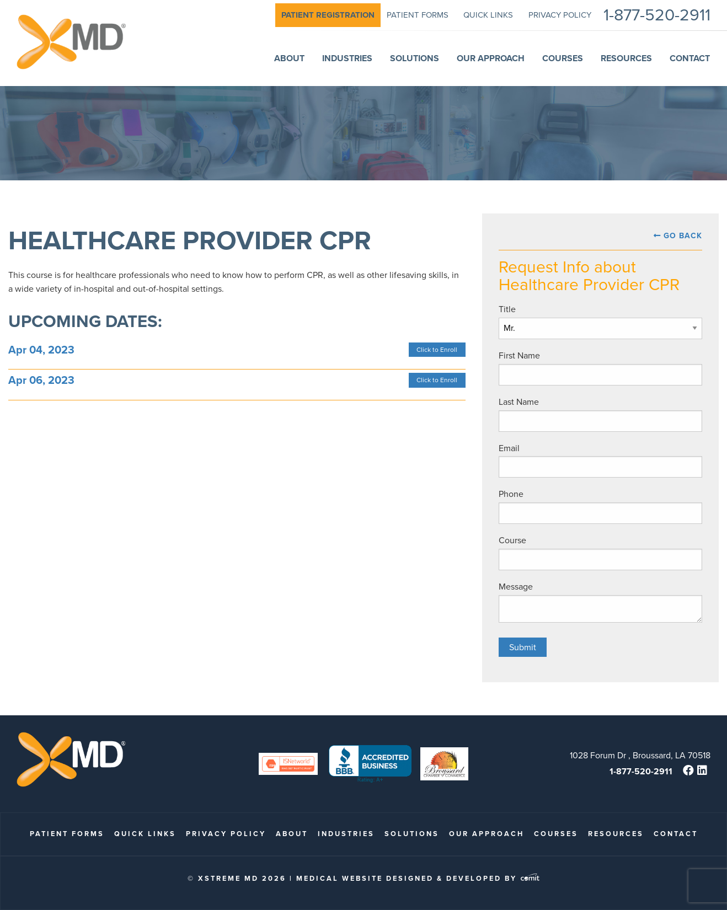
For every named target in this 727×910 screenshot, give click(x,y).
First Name (519, 355)
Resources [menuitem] (626, 58)
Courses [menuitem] (562, 58)
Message (516, 586)
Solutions (411, 833)
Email (509, 448)
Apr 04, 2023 (41, 349)
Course (512, 540)
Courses (556, 833)
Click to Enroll (436, 350)
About (292, 833)
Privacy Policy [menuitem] (559, 15)
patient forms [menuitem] (417, 15)
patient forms (67, 833)
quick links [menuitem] (488, 15)
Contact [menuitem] (690, 58)
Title (507, 309)
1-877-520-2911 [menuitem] (656, 15)
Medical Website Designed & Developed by (417, 878)
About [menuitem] (289, 58)
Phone (511, 494)
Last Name (519, 401)
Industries (346, 833)
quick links (145, 833)
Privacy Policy (226, 833)
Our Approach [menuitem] (491, 58)
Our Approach (486, 833)
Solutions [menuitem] (414, 58)
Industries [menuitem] (347, 58)
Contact (676, 833)
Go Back (683, 236)
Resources (616, 833)
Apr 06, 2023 (41, 380)
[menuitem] (328, 15)
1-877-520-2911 (641, 771)
